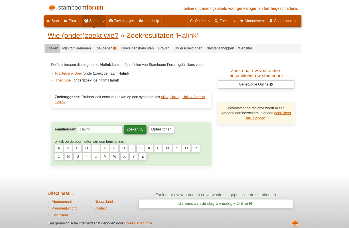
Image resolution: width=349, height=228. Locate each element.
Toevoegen (106, 48)
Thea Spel (63, 80)
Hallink (60, 102)
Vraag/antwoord (64, 208)
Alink (164, 97)
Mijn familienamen (76, 48)
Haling (175, 97)
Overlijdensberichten (137, 48)
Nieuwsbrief (104, 202)
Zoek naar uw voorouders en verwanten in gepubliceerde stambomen (216, 195)
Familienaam (65, 129)
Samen (94, 20)
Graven (163, 48)
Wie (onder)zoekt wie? (83, 35)
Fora (71, 20)
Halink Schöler (194, 97)
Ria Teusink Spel (68, 73)
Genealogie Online (256, 84)
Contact (101, 208)
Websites (245, 48)
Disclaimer (60, 215)
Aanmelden (282, 20)
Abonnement (62, 202)
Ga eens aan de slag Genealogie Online (215, 203)
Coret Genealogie (138, 223)
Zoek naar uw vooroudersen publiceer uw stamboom (256, 73)
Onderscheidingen (187, 48)
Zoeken (52, 48)
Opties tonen (161, 129)
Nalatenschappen (220, 48)
